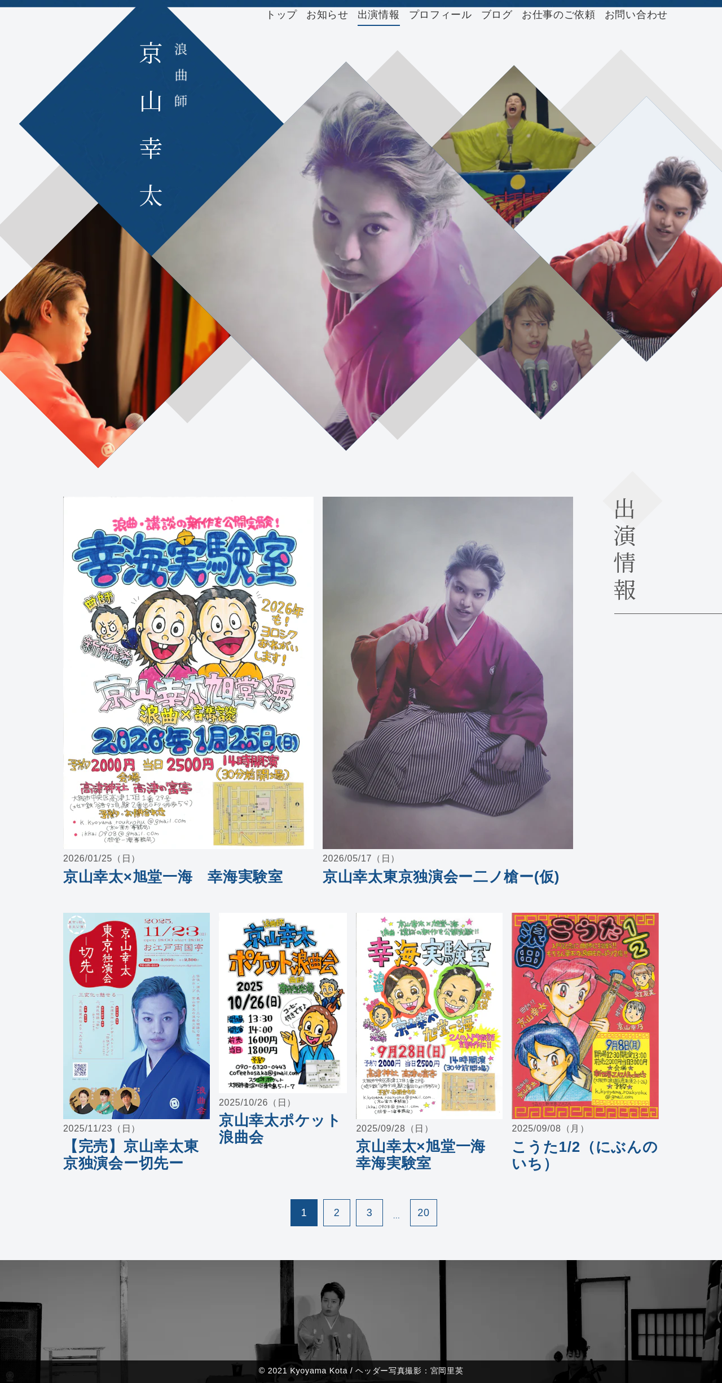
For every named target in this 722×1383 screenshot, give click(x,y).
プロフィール (440, 14)
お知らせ (327, 14)
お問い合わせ (636, 14)
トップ (281, 14)
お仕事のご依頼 (559, 14)
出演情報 (379, 14)
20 (423, 1212)
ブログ (497, 14)
